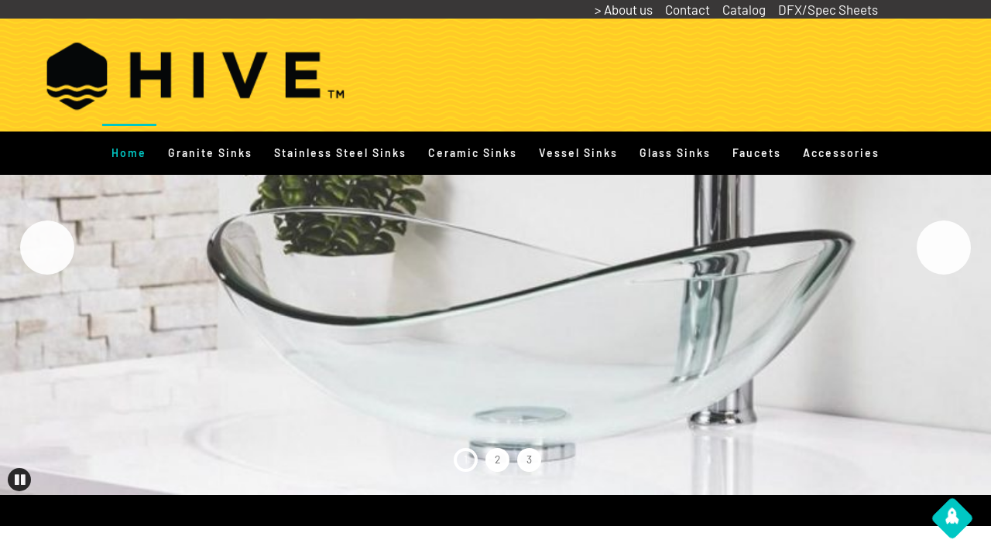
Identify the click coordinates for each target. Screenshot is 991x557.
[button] (19, 479)
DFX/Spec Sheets (828, 9)
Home (128, 152)
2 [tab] (498, 459)
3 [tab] (529, 459)
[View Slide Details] (495, 247)
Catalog (744, 9)
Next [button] (944, 247)
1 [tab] (466, 459)
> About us (624, 9)
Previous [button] (47, 247)
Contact (687, 9)
